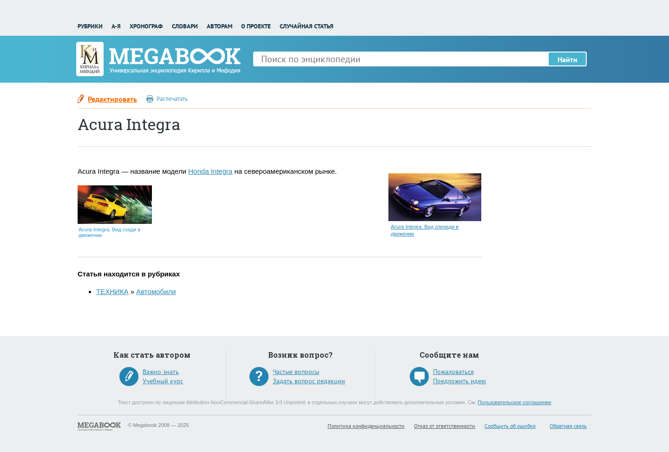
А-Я (116, 26)
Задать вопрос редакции (309, 381)
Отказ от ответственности (444, 425)
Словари (185, 26)
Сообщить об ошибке (510, 425)
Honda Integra (210, 171)
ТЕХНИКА (112, 291)
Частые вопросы (296, 371)
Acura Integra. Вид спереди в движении (425, 230)
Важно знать (161, 371)
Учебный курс (163, 381)
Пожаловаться (453, 371)
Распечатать (172, 99)
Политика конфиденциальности (366, 425)
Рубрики (90, 26)
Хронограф (146, 26)
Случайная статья (307, 26)
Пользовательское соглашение (514, 402)
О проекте (256, 26)
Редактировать (112, 99)
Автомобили (156, 291)
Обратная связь (568, 425)
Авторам (219, 26)
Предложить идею (459, 381)
